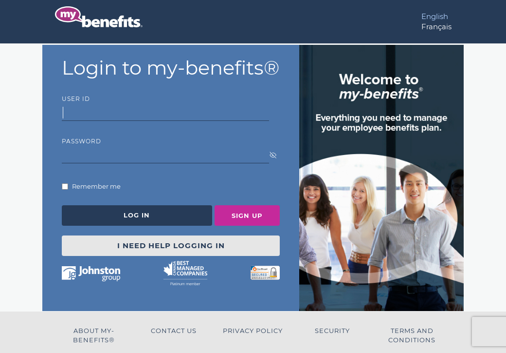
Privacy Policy (253, 330)
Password (81, 141)
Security (332, 330)
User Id (76, 98)
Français (436, 26)
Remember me (96, 186)
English (434, 16)
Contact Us (174, 330)
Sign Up (247, 215)
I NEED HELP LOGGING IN (171, 245)
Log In (137, 215)
